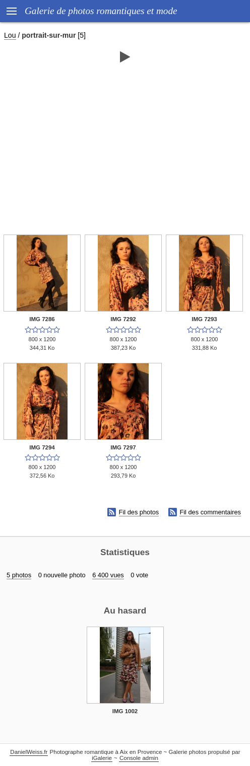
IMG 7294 (42, 447)
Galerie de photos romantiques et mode (101, 11)
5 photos (19, 575)
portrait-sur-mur (49, 35)
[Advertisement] (125, 144)
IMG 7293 (204, 319)
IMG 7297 (123, 447)
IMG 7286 (42, 319)
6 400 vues (108, 575)
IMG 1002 (125, 711)
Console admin (138, 758)
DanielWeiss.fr (28, 752)
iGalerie (102, 758)
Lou (10, 35)
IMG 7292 (123, 319)
